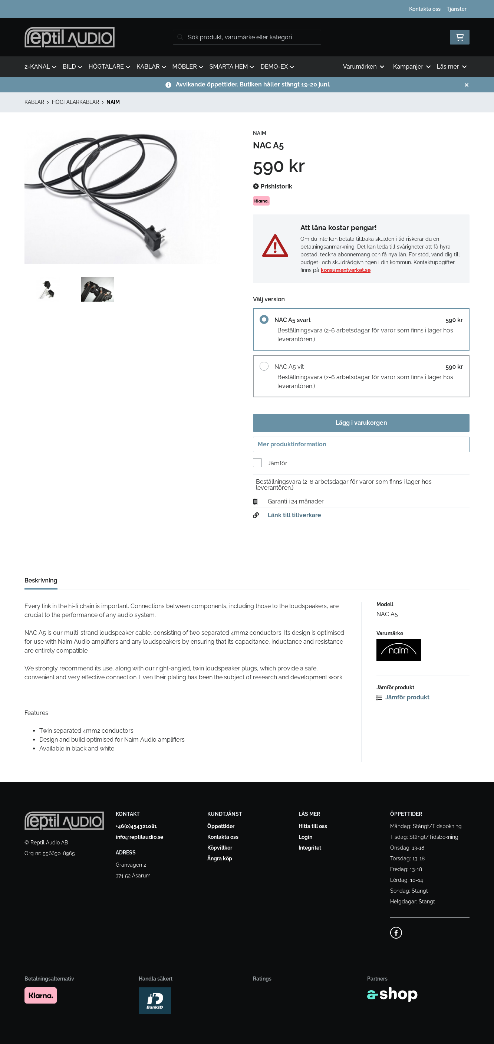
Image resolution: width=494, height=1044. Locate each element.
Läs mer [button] (452, 66)
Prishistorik (272, 186)
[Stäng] (466, 85)
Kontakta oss (425, 9)
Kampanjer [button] (412, 66)
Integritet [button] (310, 848)
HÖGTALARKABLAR (75, 102)
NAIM (113, 102)
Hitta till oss (313, 827)
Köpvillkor (219, 848)
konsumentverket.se (345, 270)
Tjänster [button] (457, 9)
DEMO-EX (277, 66)
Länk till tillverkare (294, 518)
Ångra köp (219, 859)
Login (305, 837)
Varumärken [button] (363, 66)
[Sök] (247, 37)
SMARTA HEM (232, 66)
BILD (73, 66)
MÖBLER (188, 66)
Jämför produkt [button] (402, 699)
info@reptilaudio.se (139, 837)
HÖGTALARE (110, 66)
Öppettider (220, 827)
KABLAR (151, 66)
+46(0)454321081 (136, 827)
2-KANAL (40, 66)
